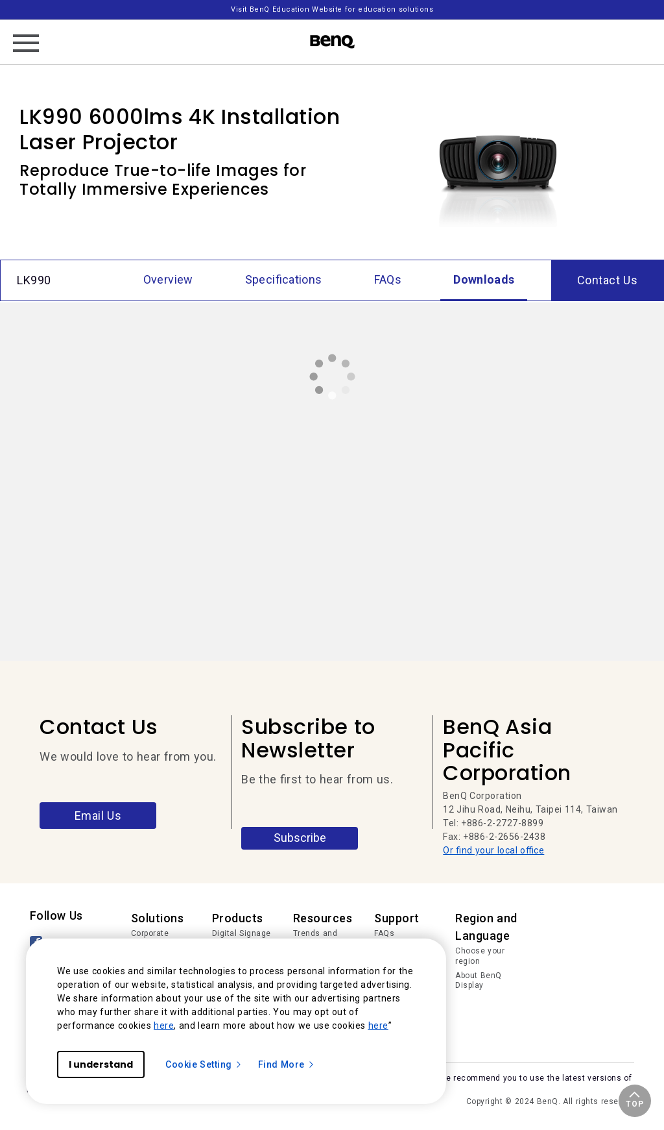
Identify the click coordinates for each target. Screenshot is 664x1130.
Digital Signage (241, 933)
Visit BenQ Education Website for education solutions (332, 9)
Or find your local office (493, 850)
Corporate (150, 933)
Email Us (98, 815)
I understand (101, 1064)
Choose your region (479, 956)
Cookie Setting (204, 1064)
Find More (286, 1064)
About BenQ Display (478, 980)
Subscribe (300, 837)
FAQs (384, 933)
